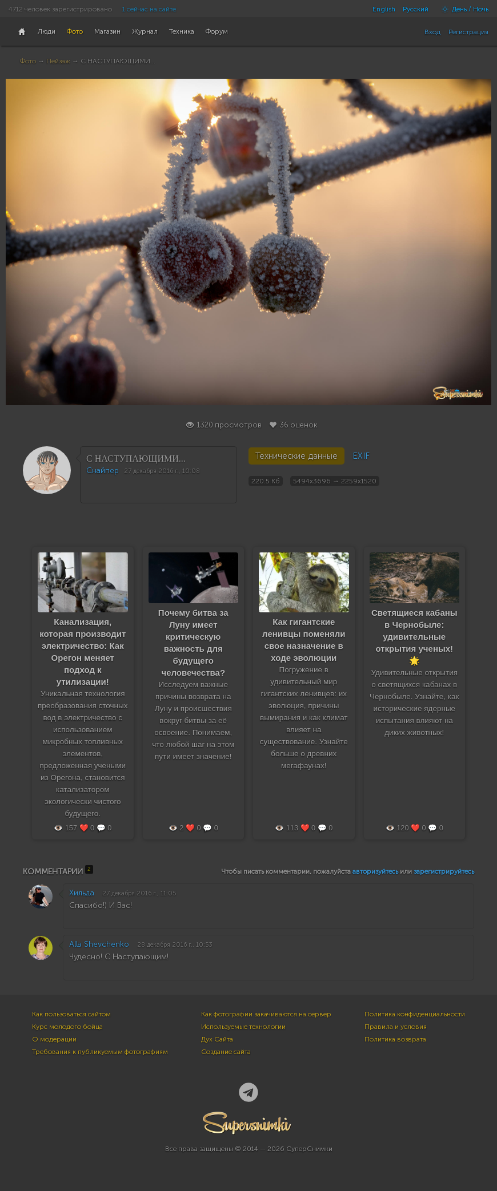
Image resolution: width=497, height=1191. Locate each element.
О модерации (54, 1039)
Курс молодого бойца (67, 1027)
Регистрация (468, 32)
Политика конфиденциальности (414, 1014)
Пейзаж (58, 61)
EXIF (361, 456)
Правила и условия (395, 1027)
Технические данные (296, 456)
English (383, 9)
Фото (28, 61)
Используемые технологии (243, 1027)
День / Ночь (462, 9)
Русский (415, 9)
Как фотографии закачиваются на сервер (266, 1014)
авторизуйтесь (375, 871)
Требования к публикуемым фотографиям (100, 1052)
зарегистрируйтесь (444, 871)
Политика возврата (395, 1039)
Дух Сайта (217, 1039)
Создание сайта (226, 1052)
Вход (432, 32)
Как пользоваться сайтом (71, 1014)
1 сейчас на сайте (149, 9)
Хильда (81, 893)
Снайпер (102, 470)
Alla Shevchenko (99, 944)
